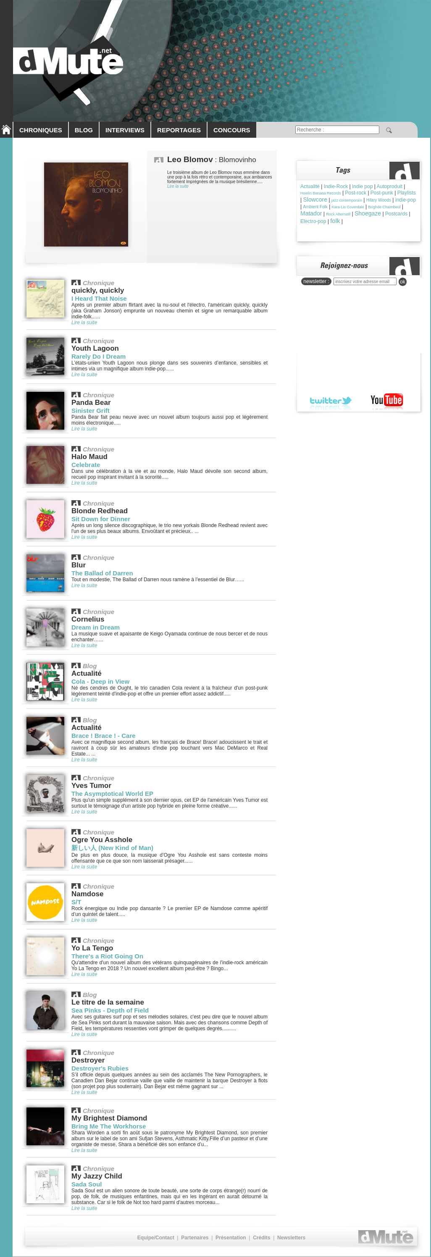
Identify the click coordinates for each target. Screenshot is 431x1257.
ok (402, 282)
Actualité (310, 186)
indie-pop (405, 200)
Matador (311, 213)
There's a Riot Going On (107, 956)
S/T (76, 901)
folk (335, 220)
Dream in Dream (95, 627)
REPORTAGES (179, 130)
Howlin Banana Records (320, 193)
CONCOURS (231, 130)
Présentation (231, 1238)
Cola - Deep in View (100, 681)
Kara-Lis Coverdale (348, 207)
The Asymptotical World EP (112, 793)
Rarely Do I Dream (98, 356)
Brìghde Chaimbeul (384, 207)
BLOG (84, 130)
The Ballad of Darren (102, 573)
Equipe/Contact (155, 1238)
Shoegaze (368, 213)
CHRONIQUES (40, 130)
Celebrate (85, 464)
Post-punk (382, 193)
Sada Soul (86, 1184)
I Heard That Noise (99, 298)
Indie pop (362, 186)
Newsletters (291, 1238)
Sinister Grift (90, 410)
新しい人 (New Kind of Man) (112, 847)
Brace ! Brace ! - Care (103, 735)
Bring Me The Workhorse (108, 1126)
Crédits (261, 1238)
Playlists (406, 193)
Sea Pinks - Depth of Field (110, 1010)
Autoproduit (389, 186)
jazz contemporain (346, 200)
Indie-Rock (336, 186)
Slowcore (315, 199)
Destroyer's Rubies (100, 1068)
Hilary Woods (378, 200)
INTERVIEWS (125, 130)
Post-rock (355, 193)
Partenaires (194, 1238)
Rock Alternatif (338, 214)
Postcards (396, 214)
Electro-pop (313, 221)
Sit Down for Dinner (100, 518)
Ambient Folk (315, 207)
